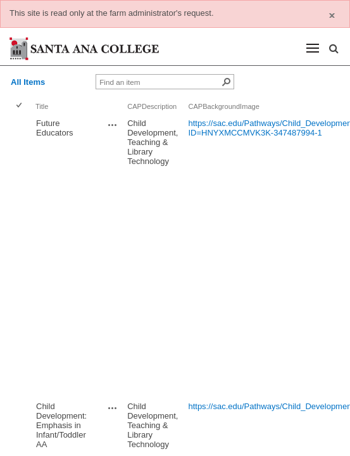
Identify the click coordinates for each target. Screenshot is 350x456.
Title (41, 106)
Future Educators (54, 127)
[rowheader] (21, 256)
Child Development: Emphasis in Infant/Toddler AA (61, 425)
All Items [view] (28, 82)
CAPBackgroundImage (223, 106)
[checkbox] (20, 106)
